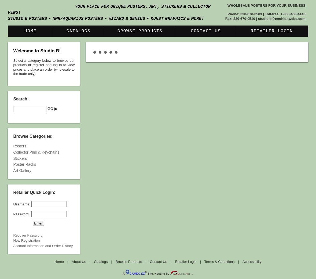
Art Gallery (22, 170)
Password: (21, 214)
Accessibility (252, 262)
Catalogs (79, 31)
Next (295, 48)
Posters (19, 146)
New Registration (26, 240)
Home (30, 31)
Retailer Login (272, 31)
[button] (52, 109)
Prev (99, 48)
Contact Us (206, 31)
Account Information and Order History (43, 246)
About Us (79, 262)
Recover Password (27, 235)
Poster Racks (24, 164)
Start (295, 52)
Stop (299, 52)
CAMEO (135, 273)
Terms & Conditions (219, 262)
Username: (21, 204)
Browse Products (139, 31)
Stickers (20, 158)
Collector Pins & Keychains (36, 152)
